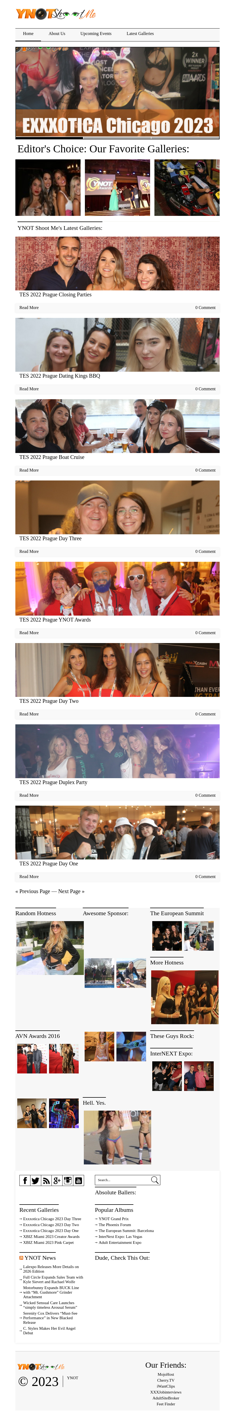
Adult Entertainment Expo (120, 1242)
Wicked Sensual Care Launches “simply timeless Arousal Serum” (50, 1305)
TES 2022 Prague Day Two (48, 701)
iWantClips (166, 1386)
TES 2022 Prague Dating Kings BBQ (59, 376)
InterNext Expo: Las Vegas (120, 1236)
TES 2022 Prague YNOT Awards (55, 620)
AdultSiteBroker (166, 1398)
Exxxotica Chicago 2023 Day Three (52, 1219)
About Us (57, 33)
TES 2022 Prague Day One (48, 863)
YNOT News (40, 1257)
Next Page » (71, 891)
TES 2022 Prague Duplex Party (53, 782)
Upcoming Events (96, 33)
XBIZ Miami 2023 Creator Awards (51, 1236)
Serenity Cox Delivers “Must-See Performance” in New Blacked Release (50, 1318)
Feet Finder (166, 1404)
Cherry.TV (165, 1380)
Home (28, 33)
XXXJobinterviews (166, 1392)
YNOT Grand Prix (114, 1219)
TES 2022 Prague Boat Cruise (51, 457)
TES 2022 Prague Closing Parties (55, 294)
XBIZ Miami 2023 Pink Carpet (48, 1242)
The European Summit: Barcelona (126, 1231)
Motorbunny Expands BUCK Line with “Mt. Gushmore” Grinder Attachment (51, 1292)
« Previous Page (32, 891)
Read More (29, 307)
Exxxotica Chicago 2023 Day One (51, 1231)
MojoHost (166, 1374)
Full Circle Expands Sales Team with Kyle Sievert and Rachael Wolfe (53, 1279)
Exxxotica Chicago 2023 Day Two (51, 1225)
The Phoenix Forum (115, 1225)
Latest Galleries (140, 33)
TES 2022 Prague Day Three (50, 538)
